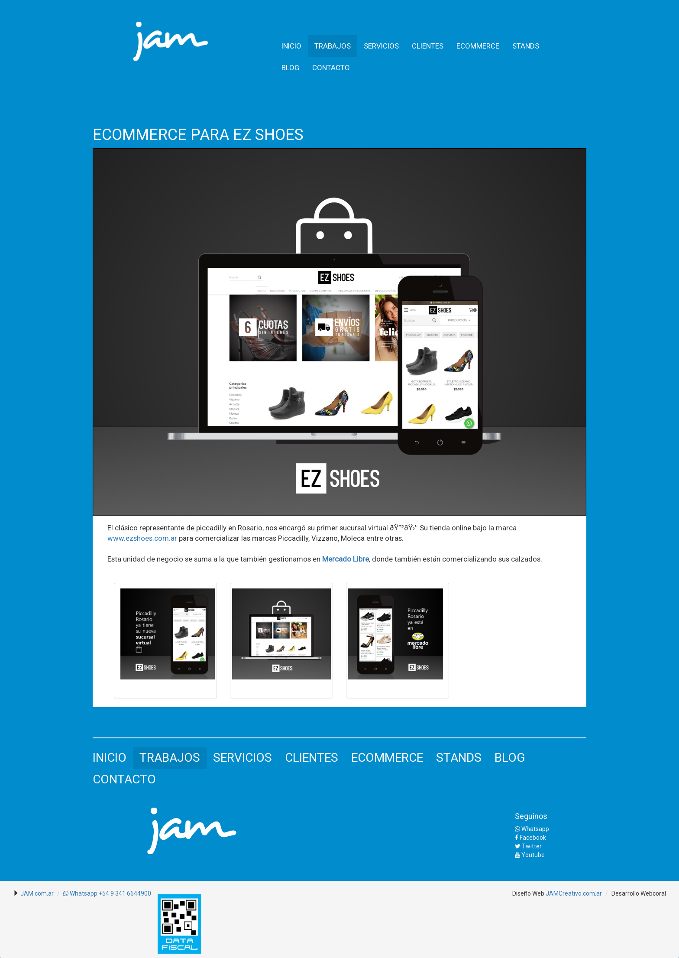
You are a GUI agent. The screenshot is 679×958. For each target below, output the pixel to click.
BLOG (290, 67)
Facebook (530, 837)
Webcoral (653, 893)
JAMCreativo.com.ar (574, 893)
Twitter (528, 846)
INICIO (291, 46)
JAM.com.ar (37, 893)
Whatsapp (532, 828)
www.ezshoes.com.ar (142, 538)
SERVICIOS (381, 46)
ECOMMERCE (477, 46)
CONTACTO (331, 67)
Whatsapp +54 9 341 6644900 (107, 893)
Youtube (530, 854)
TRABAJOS (332, 46)
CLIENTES (427, 46)
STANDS (525, 46)
